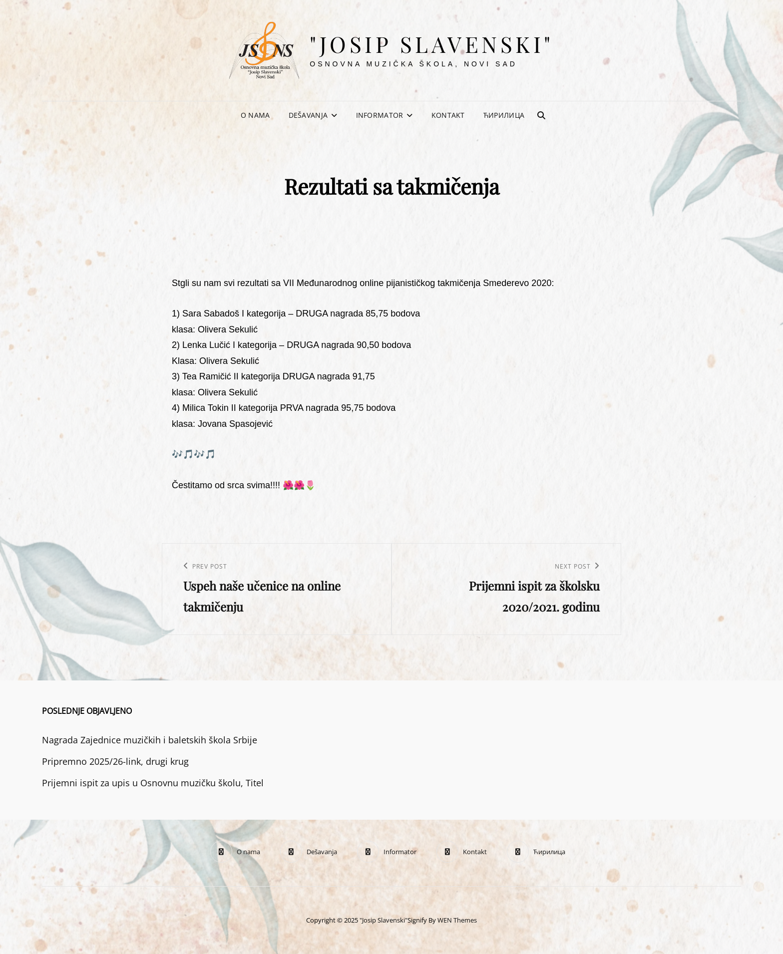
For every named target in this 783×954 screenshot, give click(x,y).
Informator (379, 115)
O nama (255, 115)
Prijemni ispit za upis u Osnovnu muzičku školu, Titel (153, 783)
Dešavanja (308, 115)
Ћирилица (503, 115)
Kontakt (448, 115)
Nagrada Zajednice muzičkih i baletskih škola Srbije (149, 740)
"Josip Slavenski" (432, 43)
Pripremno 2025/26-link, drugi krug (115, 761)
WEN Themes (457, 920)
